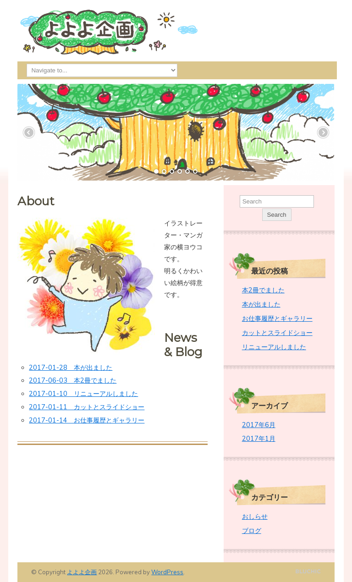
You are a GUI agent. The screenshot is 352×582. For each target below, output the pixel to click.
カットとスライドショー (277, 333)
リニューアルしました (274, 347)
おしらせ (255, 516)
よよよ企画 (82, 572)
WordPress (167, 572)
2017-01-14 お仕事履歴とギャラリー (86, 420)
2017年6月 (258, 425)
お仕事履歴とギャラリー (277, 318)
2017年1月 (258, 438)
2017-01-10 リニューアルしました (83, 394)
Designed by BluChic (308, 571)
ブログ (251, 531)
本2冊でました (263, 290)
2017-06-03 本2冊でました (72, 380)
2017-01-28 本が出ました (70, 367)
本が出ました (261, 304)
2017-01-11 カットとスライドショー (86, 407)
